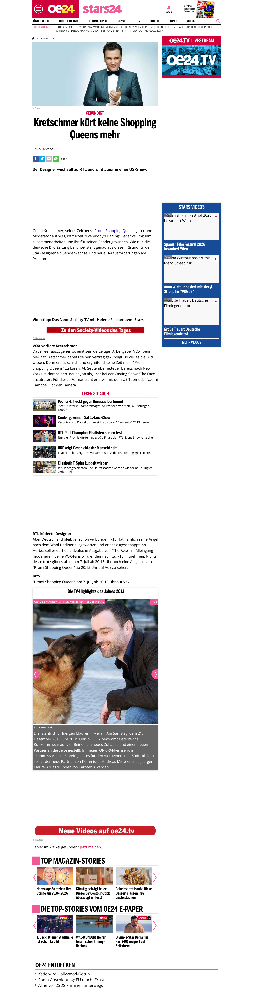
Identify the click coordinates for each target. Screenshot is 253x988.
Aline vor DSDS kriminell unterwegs (69, 985)
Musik (191, 21)
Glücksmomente (67, 27)
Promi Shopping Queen (114, 230)
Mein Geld (157, 27)
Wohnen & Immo (89, 27)
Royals (122, 21)
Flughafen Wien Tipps (134, 27)
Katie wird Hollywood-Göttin (62, 974)
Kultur (155, 21)
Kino (173, 21)
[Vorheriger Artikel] (37, 877)
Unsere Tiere (206, 27)
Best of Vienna (110, 30)
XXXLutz (170, 27)
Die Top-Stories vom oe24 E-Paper (92, 909)
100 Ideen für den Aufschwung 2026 (76, 30)
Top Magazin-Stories (73, 861)
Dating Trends (187, 27)
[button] (37, 9)
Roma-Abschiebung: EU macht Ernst (69, 979)
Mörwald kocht (155, 30)
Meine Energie (110, 27)
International (98, 21)
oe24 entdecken (55, 965)
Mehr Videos (191, 343)
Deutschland (68, 21)
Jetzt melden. (91, 847)
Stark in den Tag (132, 30)
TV (138, 21)
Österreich (41, 21)
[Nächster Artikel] (152, 877)
